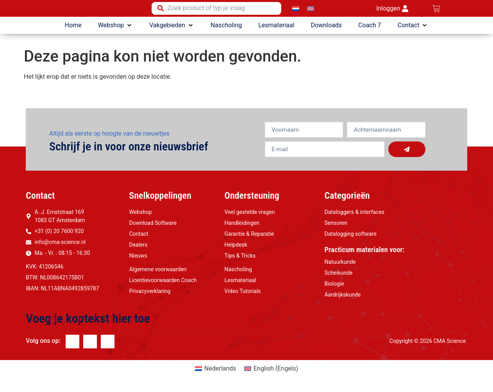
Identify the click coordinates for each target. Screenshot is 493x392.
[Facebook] (72, 344)
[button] (115, 28)
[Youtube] (107, 344)
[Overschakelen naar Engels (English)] (271, 371)
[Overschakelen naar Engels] (310, 9)
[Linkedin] (90, 344)
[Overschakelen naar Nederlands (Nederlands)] (215, 371)
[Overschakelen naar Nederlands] (295, 9)
